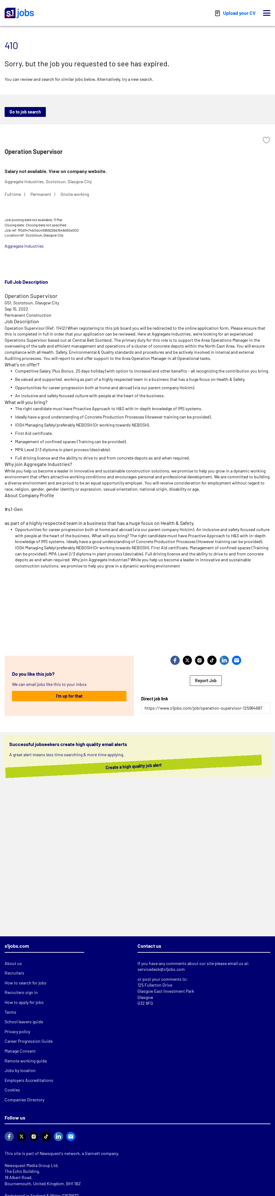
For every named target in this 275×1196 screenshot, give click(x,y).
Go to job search (25, 111)
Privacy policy (17, 1031)
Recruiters (14, 972)
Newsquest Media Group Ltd (31, 1165)
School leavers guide (24, 1021)
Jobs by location (20, 1070)
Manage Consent (20, 1051)
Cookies (12, 1089)
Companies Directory (24, 1099)
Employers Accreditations (29, 1080)
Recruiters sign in (21, 992)
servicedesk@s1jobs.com (161, 969)
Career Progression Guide (29, 1041)
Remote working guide (26, 1060)
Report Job (206, 680)
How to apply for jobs (24, 1002)
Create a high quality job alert (136, 766)
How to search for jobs (25, 982)
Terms (10, 1012)
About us (13, 963)
